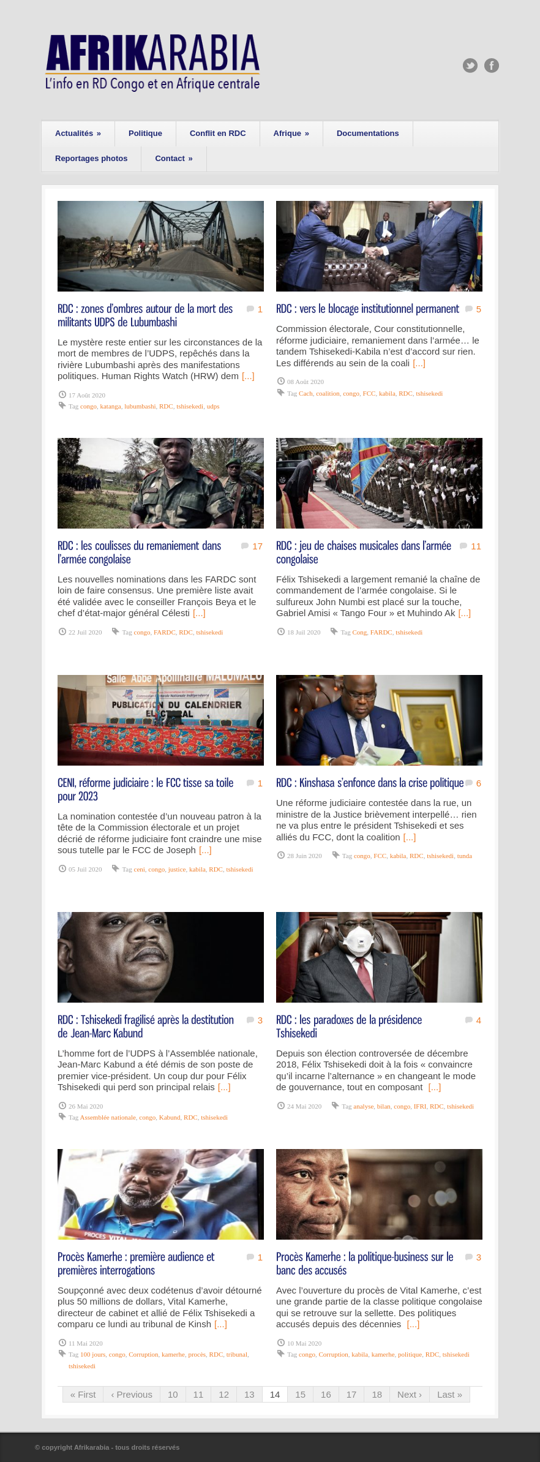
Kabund (170, 1117)
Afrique (291, 133)
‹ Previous (131, 1394)
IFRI (420, 1106)
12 (224, 1394)
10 (173, 1394)
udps (213, 406)
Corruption (143, 1354)
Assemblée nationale (107, 1117)
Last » (449, 1394)
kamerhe (173, 1354)
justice (177, 869)
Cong (360, 632)
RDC (166, 406)
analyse (363, 1106)
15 (300, 1394)
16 (326, 1394)
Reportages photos (91, 158)
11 (476, 546)
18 (377, 1394)
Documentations (368, 133)
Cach (306, 393)
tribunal (237, 1354)
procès (197, 1354)
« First (83, 1394)
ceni (139, 869)
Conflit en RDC (218, 133)
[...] (248, 376)
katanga (110, 406)
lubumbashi (140, 406)
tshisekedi (189, 406)
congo (88, 406)
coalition (328, 393)
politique (410, 1354)
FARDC (165, 632)
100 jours (92, 1354)
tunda (464, 855)
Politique (145, 133)
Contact (173, 158)
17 (257, 546)
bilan (384, 1106)
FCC (369, 393)
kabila (387, 393)
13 (249, 1394)
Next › (409, 1394)
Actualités (78, 133)
